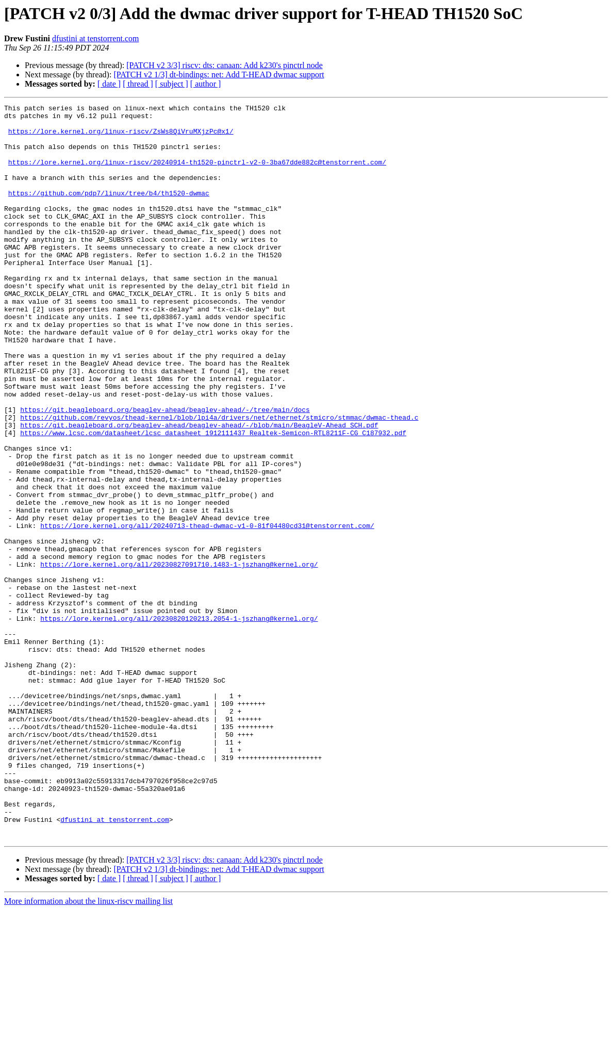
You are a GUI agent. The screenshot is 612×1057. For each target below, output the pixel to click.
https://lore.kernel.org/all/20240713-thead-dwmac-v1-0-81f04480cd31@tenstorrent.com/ (207, 610)
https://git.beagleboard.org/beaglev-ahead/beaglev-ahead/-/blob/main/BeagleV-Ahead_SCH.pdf (199, 489)
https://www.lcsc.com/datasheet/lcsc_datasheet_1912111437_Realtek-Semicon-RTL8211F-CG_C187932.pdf (213, 499)
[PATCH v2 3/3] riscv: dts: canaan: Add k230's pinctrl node (224, 65)
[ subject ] (171, 83)
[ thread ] (138, 83)
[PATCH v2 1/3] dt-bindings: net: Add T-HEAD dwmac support (218, 74)
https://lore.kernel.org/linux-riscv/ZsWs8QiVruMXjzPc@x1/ (121, 137)
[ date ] (109, 83)
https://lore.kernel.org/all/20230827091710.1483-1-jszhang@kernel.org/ (179, 657)
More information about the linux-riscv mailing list (88, 1048)
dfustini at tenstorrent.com (95, 38)
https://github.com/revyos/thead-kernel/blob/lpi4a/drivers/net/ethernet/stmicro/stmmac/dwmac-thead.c (219, 480)
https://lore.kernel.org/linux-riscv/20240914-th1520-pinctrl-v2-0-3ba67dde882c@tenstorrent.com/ (197, 174)
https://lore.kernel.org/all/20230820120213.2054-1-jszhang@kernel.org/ (179, 721)
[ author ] (205, 83)
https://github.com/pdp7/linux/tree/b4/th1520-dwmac (108, 211)
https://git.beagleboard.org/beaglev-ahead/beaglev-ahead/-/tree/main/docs (165, 471)
